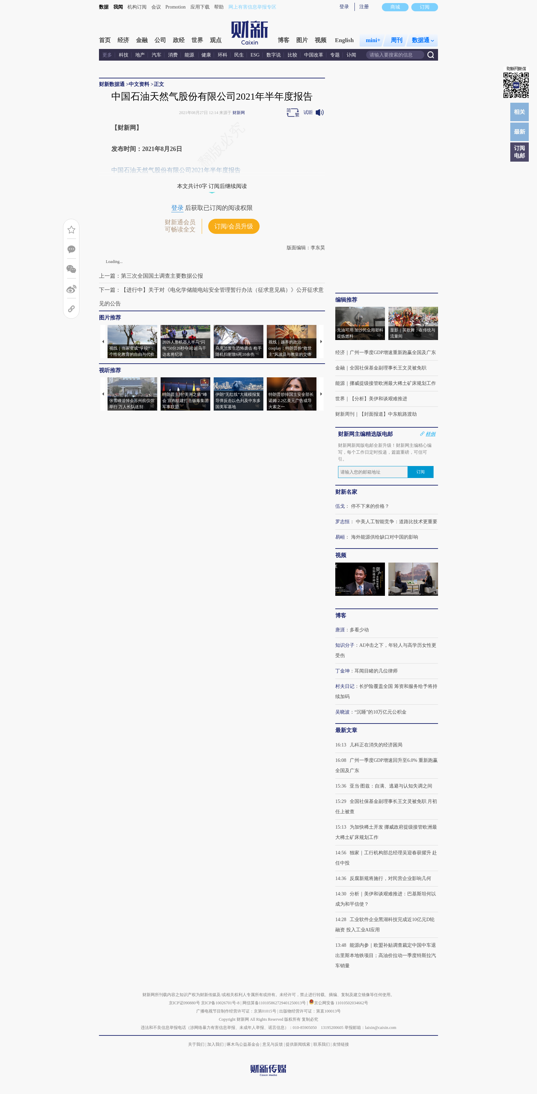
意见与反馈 (272, 1044)
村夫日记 (344, 686)
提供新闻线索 (298, 1044)
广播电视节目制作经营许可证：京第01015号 (236, 1011)
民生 (239, 55)
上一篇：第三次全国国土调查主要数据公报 (151, 276)
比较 (292, 55)
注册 (364, 6)
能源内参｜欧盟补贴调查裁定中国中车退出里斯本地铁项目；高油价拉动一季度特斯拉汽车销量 (385, 955)
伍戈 (340, 506)
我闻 (118, 7)
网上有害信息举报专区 (252, 7)
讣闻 (351, 55)
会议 (156, 7)
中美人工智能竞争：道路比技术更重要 (396, 521)
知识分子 (344, 645)
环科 (222, 55)
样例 (430, 434)
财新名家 (346, 492)
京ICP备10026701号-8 (221, 1003)
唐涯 (340, 629)
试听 (308, 112)
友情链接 (341, 1044)
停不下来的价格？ (370, 506)
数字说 (273, 55)
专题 (335, 55)
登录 (344, 6)
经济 (123, 40)
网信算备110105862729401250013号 (274, 1003)
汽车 (156, 55)
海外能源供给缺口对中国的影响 (384, 537)
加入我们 (215, 1044)
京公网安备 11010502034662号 (339, 1003)
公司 (160, 40)
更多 (107, 55)
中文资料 (139, 84)
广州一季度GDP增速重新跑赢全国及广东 (393, 352)
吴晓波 (342, 712)
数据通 (423, 40)
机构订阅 (137, 7)
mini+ (373, 40)
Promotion (175, 7)
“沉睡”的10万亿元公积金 (380, 712)
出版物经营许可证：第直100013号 (310, 1011)
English (344, 40)
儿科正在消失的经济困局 (376, 744)
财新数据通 (112, 84)
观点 (216, 40)
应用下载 (200, 7)
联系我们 (321, 1044)
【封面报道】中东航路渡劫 (388, 414)
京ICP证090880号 (184, 1003)
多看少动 (359, 629)
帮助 (219, 7)
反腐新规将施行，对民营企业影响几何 (390, 878)
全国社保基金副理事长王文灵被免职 (388, 367)
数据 (104, 7)
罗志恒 (342, 521)
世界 (197, 40)
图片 (302, 40)
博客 (283, 40)
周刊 (396, 40)
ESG (255, 55)
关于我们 (196, 1044)
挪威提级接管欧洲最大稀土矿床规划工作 (393, 383)
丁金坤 (342, 671)
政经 (179, 40)
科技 (123, 55)
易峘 (340, 537)
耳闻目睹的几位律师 (376, 671)
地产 (140, 55)
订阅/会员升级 (233, 226)
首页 (105, 40)
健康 (206, 55)
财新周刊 (344, 414)
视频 (320, 40)
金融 (142, 40)
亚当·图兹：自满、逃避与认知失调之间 (391, 786)
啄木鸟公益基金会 (244, 1044)
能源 (190, 55)
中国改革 (313, 55)
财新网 (239, 112)
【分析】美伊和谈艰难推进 (378, 398)
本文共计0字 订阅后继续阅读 (212, 186)
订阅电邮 (519, 152)
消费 (173, 55)
